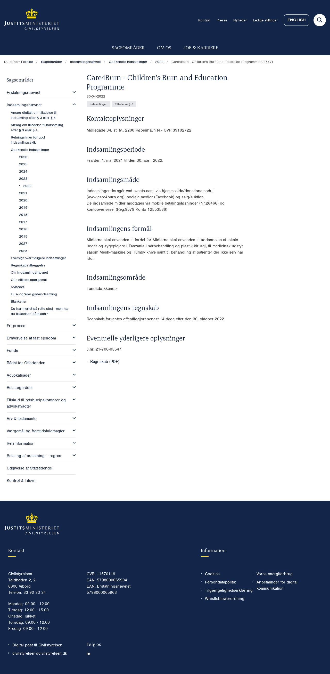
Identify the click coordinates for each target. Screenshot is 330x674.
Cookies (212, 573)
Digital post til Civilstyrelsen (37, 645)
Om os (164, 47)
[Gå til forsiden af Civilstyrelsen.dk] (29, 20)
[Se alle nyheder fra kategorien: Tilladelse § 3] (124, 104)
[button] (73, 92)
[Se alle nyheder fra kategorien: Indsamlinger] (98, 104)
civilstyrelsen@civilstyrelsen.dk (39, 653)
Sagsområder (128, 47)
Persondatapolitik (220, 582)
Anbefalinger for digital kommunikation (277, 585)
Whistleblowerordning (224, 598)
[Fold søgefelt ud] (320, 20)
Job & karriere (201, 47)
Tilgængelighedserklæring (224, 590)
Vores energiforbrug (275, 573)
